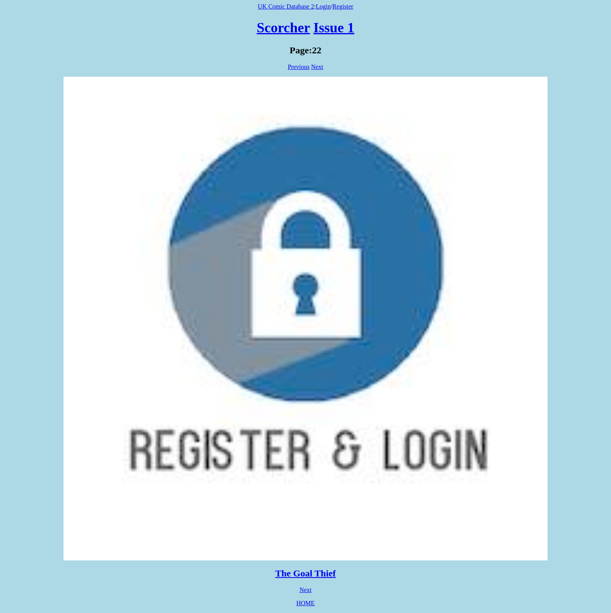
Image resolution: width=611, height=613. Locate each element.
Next (317, 66)
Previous (298, 66)
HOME (305, 603)
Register (342, 6)
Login (323, 6)
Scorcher (283, 27)
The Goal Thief (305, 573)
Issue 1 (333, 27)
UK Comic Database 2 (286, 6)
